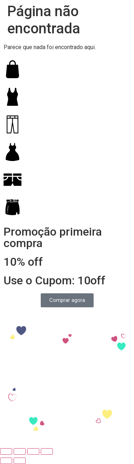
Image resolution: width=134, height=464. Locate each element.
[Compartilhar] (20, 451)
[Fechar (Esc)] (6, 451)
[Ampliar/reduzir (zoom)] (47, 451)
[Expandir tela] (33, 451)
